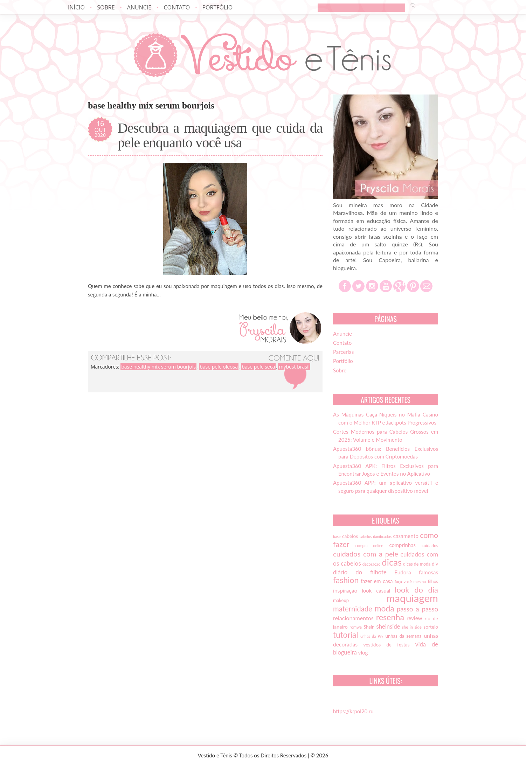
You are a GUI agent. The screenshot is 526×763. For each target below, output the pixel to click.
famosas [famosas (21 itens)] (428, 572)
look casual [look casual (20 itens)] (376, 590)
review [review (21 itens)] (414, 618)
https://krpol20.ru (353, 711)
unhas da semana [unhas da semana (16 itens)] (404, 636)
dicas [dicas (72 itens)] (392, 562)
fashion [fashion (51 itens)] (346, 580)
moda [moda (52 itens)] (384, 608)
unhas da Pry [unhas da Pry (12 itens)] (371, 636)
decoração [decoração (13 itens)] (371, 564)
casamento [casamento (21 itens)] (405, 536)
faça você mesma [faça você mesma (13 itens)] (410, 581)
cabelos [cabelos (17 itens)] (350, 536)
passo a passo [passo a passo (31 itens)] (417, 609)
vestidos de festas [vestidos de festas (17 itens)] (386, 645)
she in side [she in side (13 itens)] (412, 627)
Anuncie (139, 7)
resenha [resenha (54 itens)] (390, 617)
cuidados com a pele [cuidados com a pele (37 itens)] (365, 554)
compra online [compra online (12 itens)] (369, 545)
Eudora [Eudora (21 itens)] (402, 572)
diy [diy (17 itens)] (435, 564)
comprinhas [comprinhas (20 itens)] (402, 545)
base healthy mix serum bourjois (158, 366)
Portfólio (217, 7)
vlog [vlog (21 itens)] (363, 652)
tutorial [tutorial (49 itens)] (345, 634)
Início (76, 7)
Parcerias (343, 352)
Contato (177, 7)
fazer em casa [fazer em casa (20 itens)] (377, 581)
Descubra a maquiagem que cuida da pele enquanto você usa (220, 135)
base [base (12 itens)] (337, 536)
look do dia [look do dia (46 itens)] (416, 589)
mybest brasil (294, 366)
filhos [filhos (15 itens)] (433, 581)
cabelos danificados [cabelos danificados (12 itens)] (376, 536)
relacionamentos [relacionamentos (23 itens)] (353, 618)
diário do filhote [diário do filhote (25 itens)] (360, 572)
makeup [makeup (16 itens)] (341, 600)
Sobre (106, 7)
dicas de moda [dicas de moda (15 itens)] (416, 564)
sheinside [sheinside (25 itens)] (388, 626)
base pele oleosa (219, 366)
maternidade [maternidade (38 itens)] (352, 608)
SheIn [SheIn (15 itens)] (369, 627)
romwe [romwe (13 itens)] (355, 627)
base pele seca (258, 366)
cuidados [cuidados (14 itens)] (430, 545)
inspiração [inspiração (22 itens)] (345, 590)
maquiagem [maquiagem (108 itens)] (412, 598)
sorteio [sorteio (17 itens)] (430, 627)
